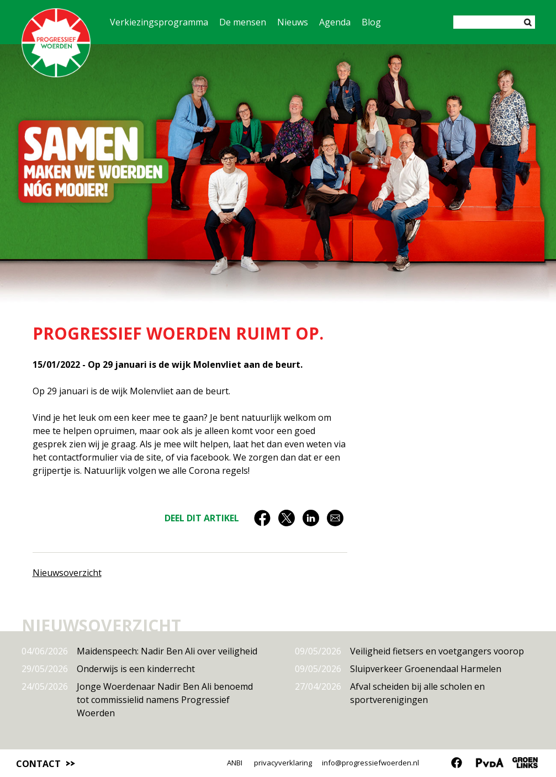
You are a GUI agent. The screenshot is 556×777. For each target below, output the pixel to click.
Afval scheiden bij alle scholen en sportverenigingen (390, 693)
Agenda (335, 22)
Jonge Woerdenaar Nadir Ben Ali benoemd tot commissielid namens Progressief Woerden (137, 699)
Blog (371, 22)
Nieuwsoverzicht (67, 573)
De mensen (242, 22)
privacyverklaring (283, 763)
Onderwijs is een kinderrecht (108, 668)
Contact (38, 764)
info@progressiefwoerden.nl (370, 763)
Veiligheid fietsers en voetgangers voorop (409, 651)
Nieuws (292, 22)
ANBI (234, 763)
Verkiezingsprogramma (159, 22)
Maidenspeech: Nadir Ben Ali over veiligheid (139, 651)
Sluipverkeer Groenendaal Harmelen (398, 668)
